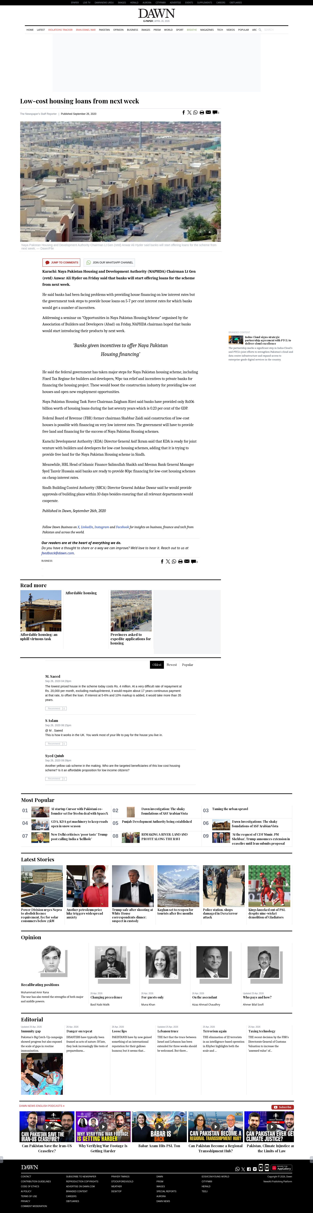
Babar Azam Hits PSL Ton (159, 1145)
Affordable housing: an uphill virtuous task (38, 636)
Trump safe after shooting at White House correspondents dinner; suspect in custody (132, 915)
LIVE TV (86, 2)
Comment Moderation (34, 1206)
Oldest (157, 665)
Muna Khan (148, 1004)
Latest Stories (37, 859)
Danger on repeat (79, 1031)
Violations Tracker (60, 29)
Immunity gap (31, 1031)
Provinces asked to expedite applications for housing (130, 638)
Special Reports (166, 1191)
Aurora (147, 2)
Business (132, 29)
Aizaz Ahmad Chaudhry (206, 1004)
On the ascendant (204, 997)
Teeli (205, 1191)
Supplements (204, 2)
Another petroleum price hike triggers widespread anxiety (85, 913)
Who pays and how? (257, 997)
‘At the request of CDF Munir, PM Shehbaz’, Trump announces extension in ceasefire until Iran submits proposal (261, 838)
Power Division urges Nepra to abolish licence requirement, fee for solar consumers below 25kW (41, 915)
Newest (172, 665)
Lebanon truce (167, 1031)
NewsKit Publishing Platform (277, 1181)
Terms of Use (29, 1196)
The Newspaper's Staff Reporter (38, 113)
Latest (41, 29)
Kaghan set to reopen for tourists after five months (175, 912)
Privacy (25, 1201)
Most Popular (37, 799)
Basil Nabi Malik (100, 1004)
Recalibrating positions (40, 984)
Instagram (102, 527)
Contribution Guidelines (36, 1181)
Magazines (207, 29)
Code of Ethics (30, 1186)
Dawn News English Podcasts (41, 1105)
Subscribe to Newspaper (81, 1176)
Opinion (118, 29)
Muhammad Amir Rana (35, 992)
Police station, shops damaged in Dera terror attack (220, 913)
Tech (220, 29)
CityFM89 (161, 2)
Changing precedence (106, 997)
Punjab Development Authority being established (157, 822)
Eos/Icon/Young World (215, 1176)
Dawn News (163, 1201)
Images (122, 2)
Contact (26, 1176)
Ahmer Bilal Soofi (253, 1004)
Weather (116, 1186)
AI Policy (26, 1191)
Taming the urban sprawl (230, 809)
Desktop (116, 1191)
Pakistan (104, 29)
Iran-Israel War (86, 29)
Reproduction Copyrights (82, 1181)
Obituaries (236, 2)
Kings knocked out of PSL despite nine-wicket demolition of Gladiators (266, 913)
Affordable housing (81, 593)
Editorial (32, 1019)
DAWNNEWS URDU (104, 2)
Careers (220, 2)
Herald (134, 2)
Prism (157, 29)
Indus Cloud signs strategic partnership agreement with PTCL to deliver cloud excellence (268, 340)
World (168, 29)
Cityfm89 (207, 1181)
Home (30, 29)
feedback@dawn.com (58, 553)
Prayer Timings (120, 1176)
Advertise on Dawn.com (80, 1186)
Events (189, 2)
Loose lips (119, 1031)
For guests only (152, 997)
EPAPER (75, 2)
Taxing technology (261, 1031)
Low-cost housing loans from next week (79, 101)
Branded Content (239, 332)
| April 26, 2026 (157, 21)
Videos (230, 29)
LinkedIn (87, 527)
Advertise (175, 2)
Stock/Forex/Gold (122, 1181)
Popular (243, 29)
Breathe (192, 29)
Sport (179, 29)
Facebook (122, 527)
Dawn (159, 1176)
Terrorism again (215, 1031)
